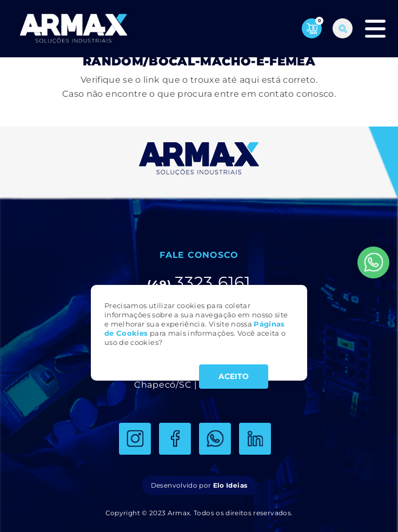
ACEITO (233, 376)
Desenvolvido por (199, 485)
